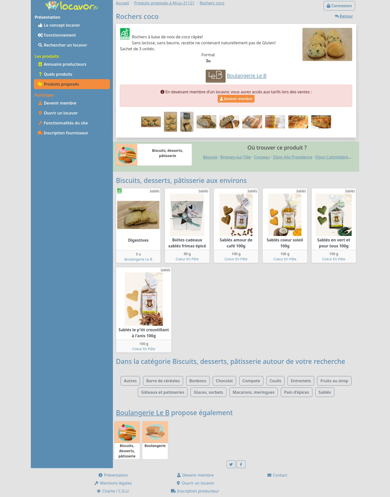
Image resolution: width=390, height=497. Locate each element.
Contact (277, 475)
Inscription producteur (195, 491)
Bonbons (197, 381)
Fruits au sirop (334, 381)
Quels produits (55, 74)
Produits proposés (58, 84)
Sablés (325, 392)
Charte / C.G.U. (113, 491)
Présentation (113, 475)
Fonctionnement (57, 35)
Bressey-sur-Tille (235, 157)
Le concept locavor (59, 25)
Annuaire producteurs (62, 64)
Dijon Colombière (331, 157)
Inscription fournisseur (63, 133)
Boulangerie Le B (138, 259)
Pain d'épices (296, 392)
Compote (251, 381)
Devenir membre (57, 103)
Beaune (210, 157)
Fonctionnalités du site (63, 123)
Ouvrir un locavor (58, 113)
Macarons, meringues (254, 392)
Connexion (339, 5)
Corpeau (262, 157)
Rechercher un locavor (62, 45)
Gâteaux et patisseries (162, 392)
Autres (130, 381)
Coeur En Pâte (187, 259)
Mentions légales (113, 483)
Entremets (301, 381)
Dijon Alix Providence (292, 157)
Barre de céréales (163, 381)
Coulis (275, 381)
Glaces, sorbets (208, 392)
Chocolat (224, 381)
